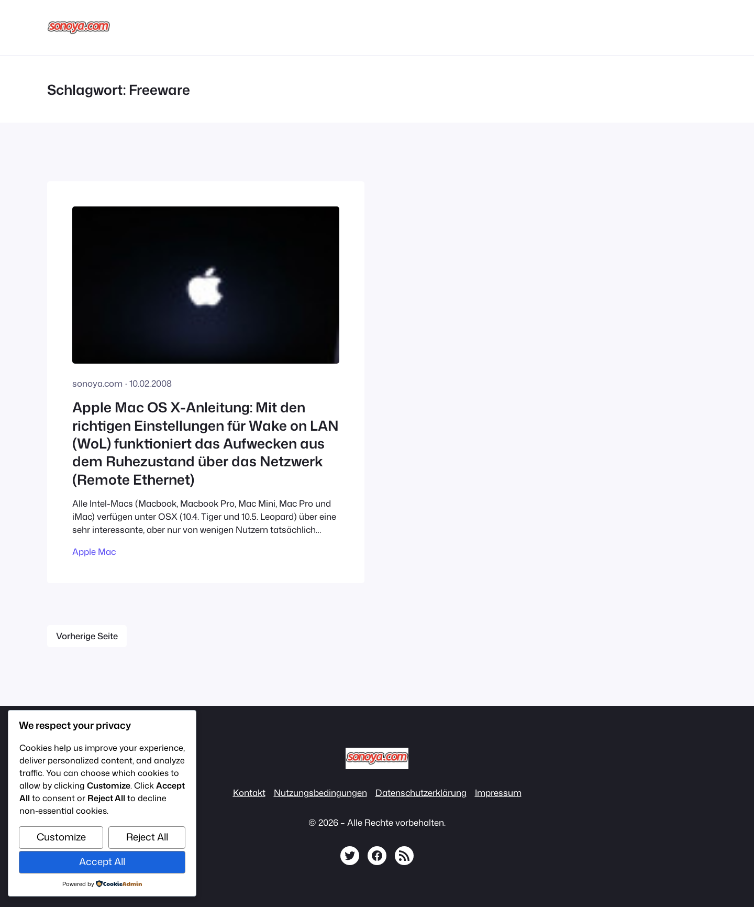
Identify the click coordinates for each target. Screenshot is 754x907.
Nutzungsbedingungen (320, 792)
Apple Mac (94, 551)
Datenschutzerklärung (421, 792)
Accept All (102, 861)
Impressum (498, 792)
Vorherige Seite (87, 636)
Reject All (147, 837)
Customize (61, 837)
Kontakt (249, 792)
